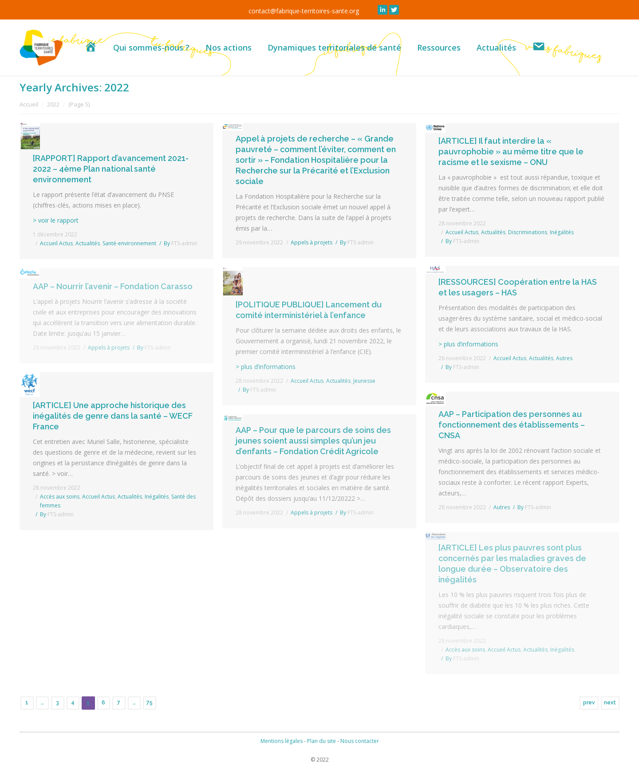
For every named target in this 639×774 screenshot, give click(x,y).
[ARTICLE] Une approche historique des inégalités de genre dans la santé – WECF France (113, 416)
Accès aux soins (59, 496)
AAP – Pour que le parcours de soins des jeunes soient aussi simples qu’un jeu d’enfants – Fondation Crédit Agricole (313, 440)
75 (149, 702)
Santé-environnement (129, 243)
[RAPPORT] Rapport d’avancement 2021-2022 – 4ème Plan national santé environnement (111, 168)
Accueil (29, 104)
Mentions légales (281, 741)
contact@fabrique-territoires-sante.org (303, 11)
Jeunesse (364, 381)
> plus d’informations (468, 344)
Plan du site (321, 741)
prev (589, 702)
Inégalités (157, 496)
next (610, 702)
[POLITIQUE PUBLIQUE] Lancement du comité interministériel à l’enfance (309, 310)
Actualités (87, 243)
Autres (501, 507)
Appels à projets (311, 242)
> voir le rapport (56, 220)
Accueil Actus (56, 243)
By (180, 243)
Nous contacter (359, 741)
